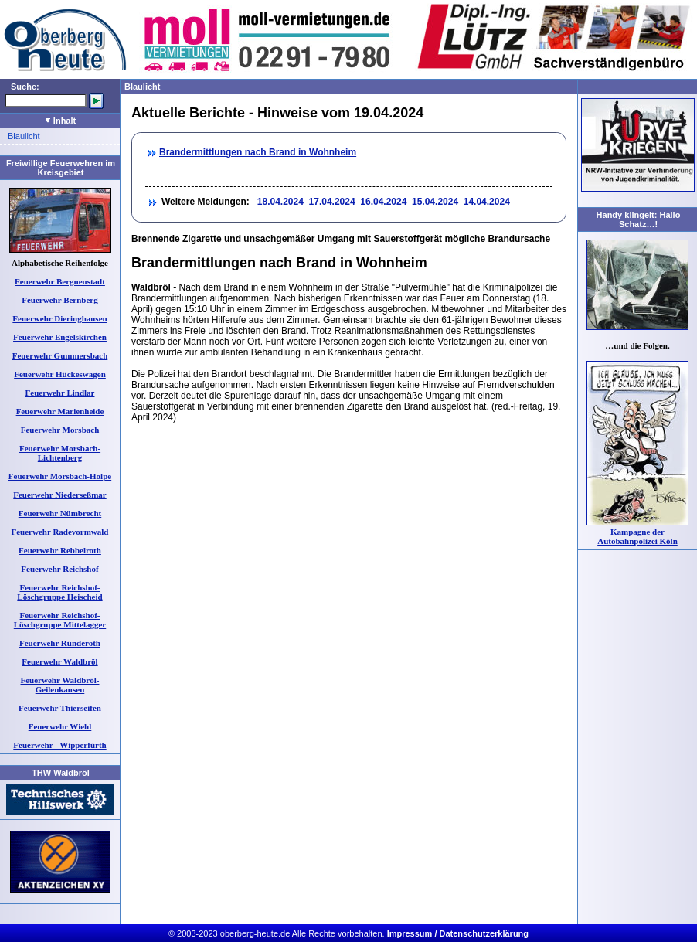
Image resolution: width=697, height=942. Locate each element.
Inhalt (61, 120)
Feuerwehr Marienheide (60, 411)
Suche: (25, 86)
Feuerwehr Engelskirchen (60, 337)
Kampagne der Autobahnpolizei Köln (637, 536)
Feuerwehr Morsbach (60, 429)
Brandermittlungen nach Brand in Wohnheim (257, 152)
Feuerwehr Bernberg (59, 299)
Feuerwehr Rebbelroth (60, 550)
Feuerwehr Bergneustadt (60, 281)
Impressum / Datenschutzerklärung (458, 933)
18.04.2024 (280, 201)
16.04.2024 (383, 201)
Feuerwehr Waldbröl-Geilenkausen (60, 684)
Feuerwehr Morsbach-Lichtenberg (59, 453)
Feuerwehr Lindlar (60, 392)
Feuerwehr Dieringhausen (59, 318)
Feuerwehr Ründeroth (59, 643)
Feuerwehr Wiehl (60, 726)
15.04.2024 (435, 201)
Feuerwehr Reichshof (59, 568)
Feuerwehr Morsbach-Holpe (59, 476)
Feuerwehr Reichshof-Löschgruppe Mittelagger (60, 619)
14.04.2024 (487, 201)
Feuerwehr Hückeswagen (60, 374)
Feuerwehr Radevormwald (60, 531)
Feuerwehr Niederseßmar (59, 494)
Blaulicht (24, 136)
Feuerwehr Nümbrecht (60, 513)
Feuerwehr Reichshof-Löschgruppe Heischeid (59, 592)
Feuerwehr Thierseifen (60, 707)
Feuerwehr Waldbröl (59, 661)
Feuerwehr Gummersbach (60, 355)
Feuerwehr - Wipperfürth (59, 745)
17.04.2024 (332, 201)
